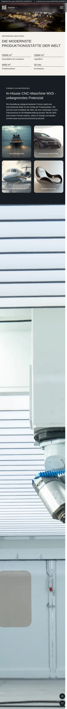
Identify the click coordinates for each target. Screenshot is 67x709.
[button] (12, 7)
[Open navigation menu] (61, 7)
